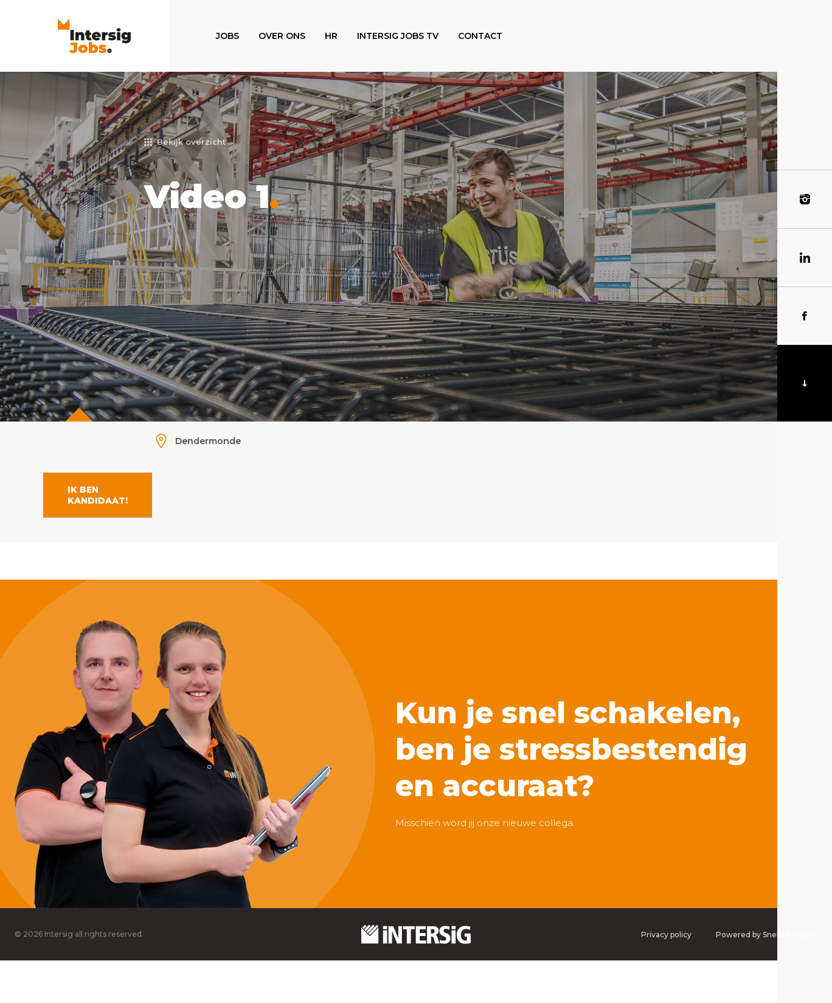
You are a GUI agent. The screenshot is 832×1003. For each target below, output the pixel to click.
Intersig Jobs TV (398, 35)
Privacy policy (666, 934)
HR (331, 35)
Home (191, 36)
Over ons (281, 35)
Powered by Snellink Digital (766, 934)
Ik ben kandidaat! (98, 495)
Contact (480, 35)
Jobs (227, 35)
